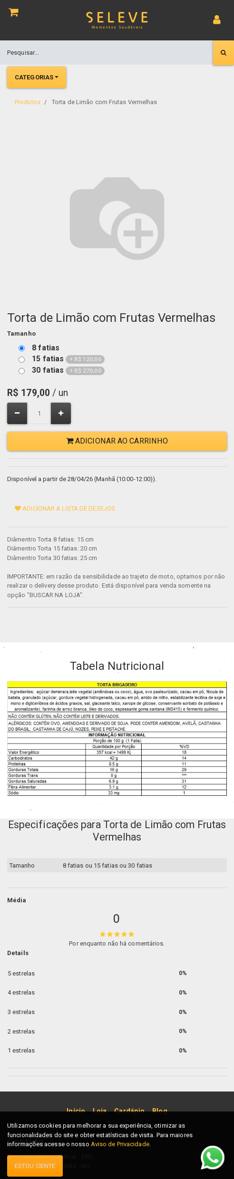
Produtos (27, 102)
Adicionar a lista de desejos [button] (65, 508)
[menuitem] (76, 1111)
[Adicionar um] (61, 413)
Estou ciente (35, 1165)
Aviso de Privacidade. (121, 1144)
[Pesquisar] (223, 52)
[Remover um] (17, 413)
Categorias (34, 77)
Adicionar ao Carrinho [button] (117, 440)
